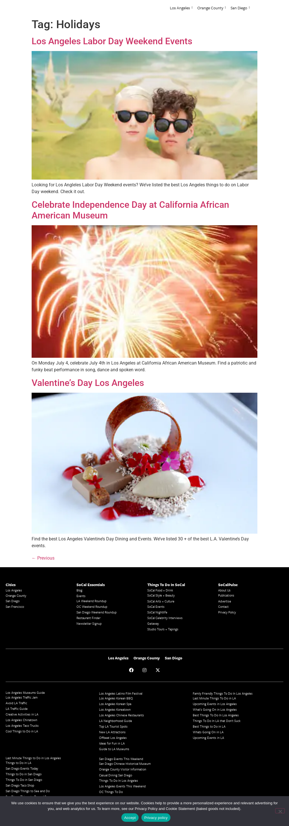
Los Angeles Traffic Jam (22, 697)
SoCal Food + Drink (160, 590)
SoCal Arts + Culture (160, 601)
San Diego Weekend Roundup (96, 612)
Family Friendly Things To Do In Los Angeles (223, 693)
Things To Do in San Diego (24, 779)
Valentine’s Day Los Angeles (88, 382)
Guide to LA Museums (114, 749)
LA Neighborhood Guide (115, 720)
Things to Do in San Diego (23, 774)
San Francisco (15, 606)
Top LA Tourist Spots (113, 726)
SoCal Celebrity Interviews (165, 617)
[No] (280, 810)
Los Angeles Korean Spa (115, 703)
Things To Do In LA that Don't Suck (216, 720)
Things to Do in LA (18, 762)
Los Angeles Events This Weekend (122, 786)
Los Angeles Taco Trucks (22, 725)
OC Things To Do (111, 791)
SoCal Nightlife (157, 612)
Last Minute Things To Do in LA (214, 698)
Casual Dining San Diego (115, 775)
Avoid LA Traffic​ (16, 703)
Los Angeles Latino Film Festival (120, 693)
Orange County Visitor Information (122, 769)
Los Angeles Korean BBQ (116, 698)
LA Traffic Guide (17, 708)
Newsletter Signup (89, 623)
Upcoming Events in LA (208, 737)
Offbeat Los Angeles (113, 737)
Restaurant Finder (88, 617)
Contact (223, 606)
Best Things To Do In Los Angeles (216, 715)
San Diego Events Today (22, 768)
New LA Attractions (112, 732)
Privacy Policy (227, 612)
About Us (224, 590)
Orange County (211, 7)
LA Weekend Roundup (91, 600)
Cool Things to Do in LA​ (22, 731)
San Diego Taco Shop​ (20, 785)
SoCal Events (156, 606)
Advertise (224, 601)
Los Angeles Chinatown (21, 719)
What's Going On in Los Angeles (215, 709)
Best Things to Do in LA (209, 726)
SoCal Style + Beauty (161, 595)
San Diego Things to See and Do (28, 791)
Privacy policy (156, 818)
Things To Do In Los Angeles (118, 780)
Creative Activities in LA (22, 714)
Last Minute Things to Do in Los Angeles (33, 758)
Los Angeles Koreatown (115, 709)
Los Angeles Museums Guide (25, 692)
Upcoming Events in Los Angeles (215, 703)
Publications (226, 595)
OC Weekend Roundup (91, 606)
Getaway (153, 623)
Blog (79, 590)
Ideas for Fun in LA (112, 743)
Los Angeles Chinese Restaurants (121, 715)
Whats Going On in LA (208, 732)
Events (81, 595)
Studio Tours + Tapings (162, 629)
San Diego (240, 7)
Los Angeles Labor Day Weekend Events (112, 41)
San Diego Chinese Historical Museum (125, 763)
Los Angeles (181, 7)
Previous (43, 558)
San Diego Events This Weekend (121, 758)
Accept (130, 818)
